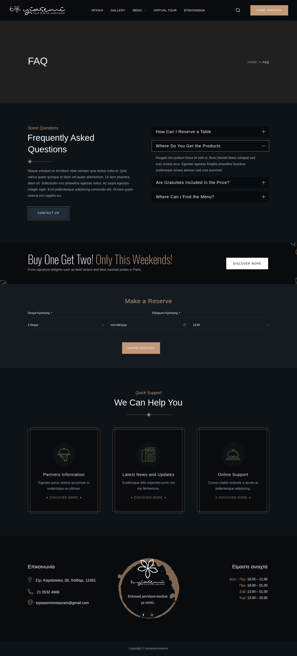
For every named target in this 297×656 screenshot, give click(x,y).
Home (252, 62)
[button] (238, 10)
